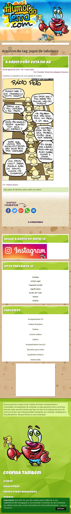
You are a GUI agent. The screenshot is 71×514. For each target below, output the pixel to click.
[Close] (10, 48)
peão (25, 190)
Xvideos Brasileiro (35, 324)
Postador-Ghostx (43, 72)
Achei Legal (35, 281)
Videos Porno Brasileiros (20, 492)
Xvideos (35, 329)
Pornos (8, 497)
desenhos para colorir (35, 350)
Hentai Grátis (36, 360)
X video (8, 481)
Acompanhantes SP (35, 319)
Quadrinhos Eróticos (36, 355)
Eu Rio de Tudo (35, 293)
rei (34, 190)
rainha (30, 190)
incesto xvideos (35, 334)
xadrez (38, 190)
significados (35, 289)
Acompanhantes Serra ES (35, 345)
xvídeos (35, 339)
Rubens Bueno (12, 185)
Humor (35, 297)
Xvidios (35, 301)
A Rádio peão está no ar (28, 63)
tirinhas (35, 277)
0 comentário (35, 222)
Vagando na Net (35, 285)
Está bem (60, 509)
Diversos (64, 72)
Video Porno (12, 487)
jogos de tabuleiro (15, 190)
